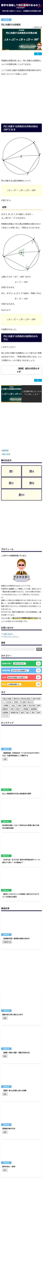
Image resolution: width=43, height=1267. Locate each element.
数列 (38, 712)
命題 (19, 705)
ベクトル (5, 716)
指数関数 (34, 709)
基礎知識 (5, 450)
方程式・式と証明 (20, 702)
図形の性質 (6, 454)
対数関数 (5, 712)
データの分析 (6, 702)
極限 (22, 712)
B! (38, 53)
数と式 (30, 702)
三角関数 (25, 709)
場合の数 (32, 705)
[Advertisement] (21, 99)
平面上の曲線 (6, 699)
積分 (33, 712)
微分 (27, 712)
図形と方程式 (15, 709)
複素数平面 (14, 712)
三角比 (13, 705)
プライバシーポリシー (11, 636)
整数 (24, 705)
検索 (39, 649)
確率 (38, 705)
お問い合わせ (8, 634)
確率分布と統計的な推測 (22, 699)
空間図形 (5, 709)
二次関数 (5, 705)
